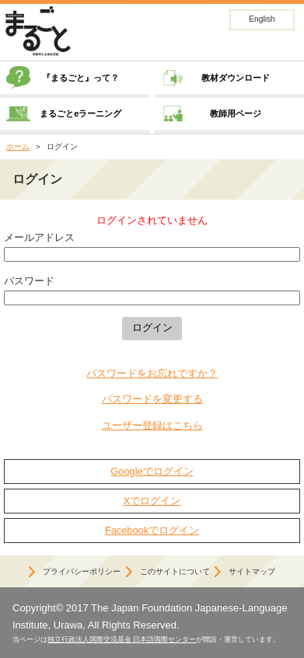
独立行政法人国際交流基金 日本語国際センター (121, 639)
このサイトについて (175, 571)
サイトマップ (252, 571)
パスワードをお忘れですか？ (152, 373)
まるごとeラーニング (80, 113)
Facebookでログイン (152, 530)
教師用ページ (235, 113)
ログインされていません (152, 220)
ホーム (18, 146)
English (262, 19)
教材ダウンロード (235, 77)
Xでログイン (152, 501)
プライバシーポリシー (82, 571)
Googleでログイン (151, 471)
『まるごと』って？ (80, 77)
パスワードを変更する (152, 399)
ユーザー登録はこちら (152, 425)
